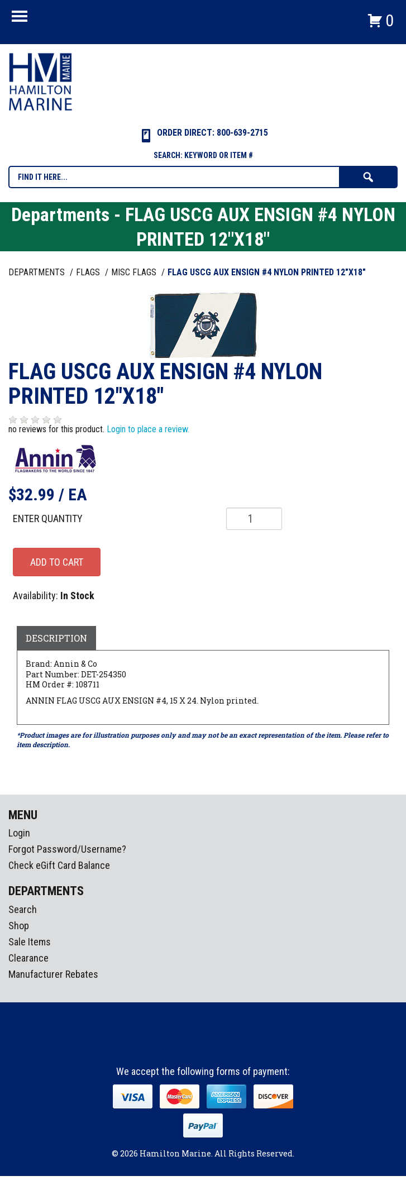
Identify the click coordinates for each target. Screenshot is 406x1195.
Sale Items (29, 942)
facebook (183, 1045)
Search (22, 909)
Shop (18, 925)
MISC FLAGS (135, 272)
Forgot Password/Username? (67, 849)
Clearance (28, 958)
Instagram (203, 1045)
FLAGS (89, 272)
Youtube (224, 1045)
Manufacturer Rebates (53, 974)
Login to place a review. (148, 429)
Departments (37, 272)
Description (56, 638)
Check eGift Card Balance (59, 865)
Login (19, 833)
